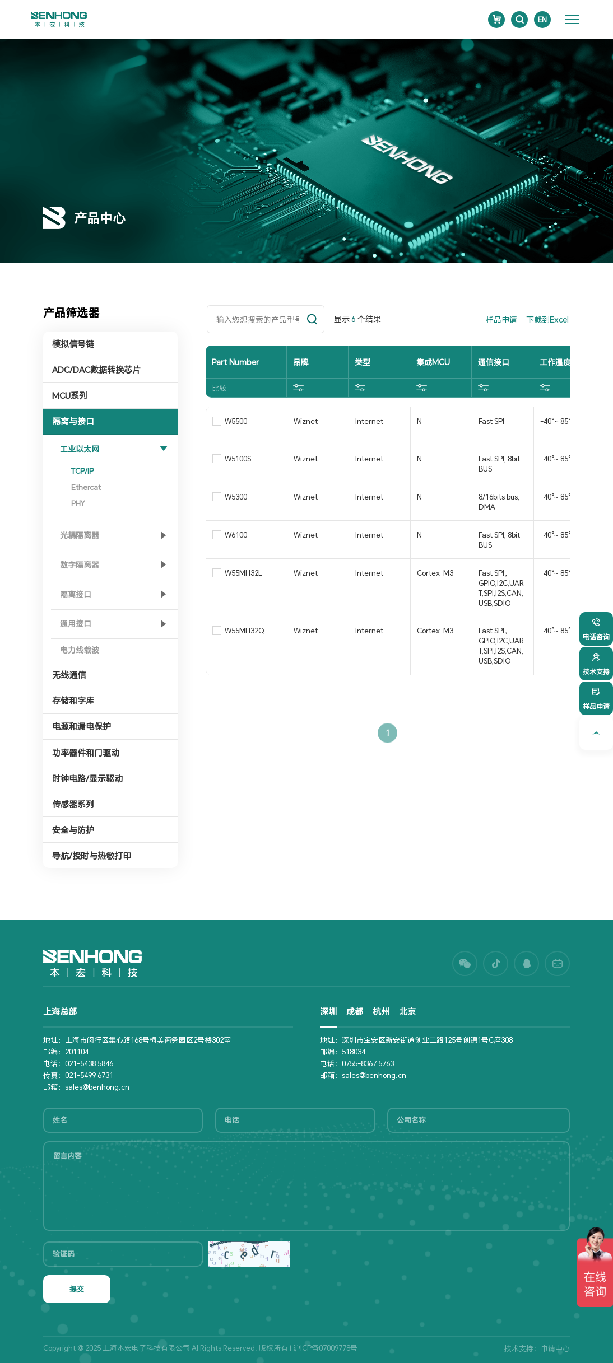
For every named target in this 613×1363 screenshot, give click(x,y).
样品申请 (501, 319)
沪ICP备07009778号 (325, 1348)
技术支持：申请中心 (537, 1348)
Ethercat (86, 487)
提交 (76, 1289)
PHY (78, 503)
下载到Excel (547, 319)
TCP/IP (82, 471)
